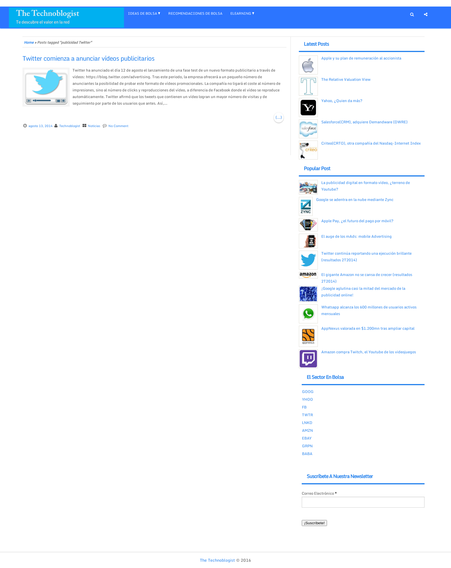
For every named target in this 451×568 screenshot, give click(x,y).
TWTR (307, 415)
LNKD (307, 422)
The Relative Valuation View (345, 79)
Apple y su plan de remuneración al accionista (361, 58)
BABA (307, 453)
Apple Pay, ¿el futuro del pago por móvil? (357, 221)
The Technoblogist (217, 560)
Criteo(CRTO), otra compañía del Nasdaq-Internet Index (371, 143)
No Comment (118, 125)
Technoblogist (69, 125)
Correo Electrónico (319, 493)
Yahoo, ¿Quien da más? (341, 100)
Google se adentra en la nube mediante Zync (354, 199)
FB (304, 407)
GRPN (307, 446)
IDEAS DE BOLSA (142, 13)
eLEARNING (240, 13)
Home (29, 42)
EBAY (307, 438)
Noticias (94, 125)
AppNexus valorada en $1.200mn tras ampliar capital (367, 328)
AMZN (307, 430)
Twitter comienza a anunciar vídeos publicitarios (88, 58)
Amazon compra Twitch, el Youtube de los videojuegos (368, 352)
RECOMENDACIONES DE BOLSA (195, 13)
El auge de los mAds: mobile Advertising (356, 236)
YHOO (307, 399)
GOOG (308, 391)
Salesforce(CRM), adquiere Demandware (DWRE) (364, 122)
